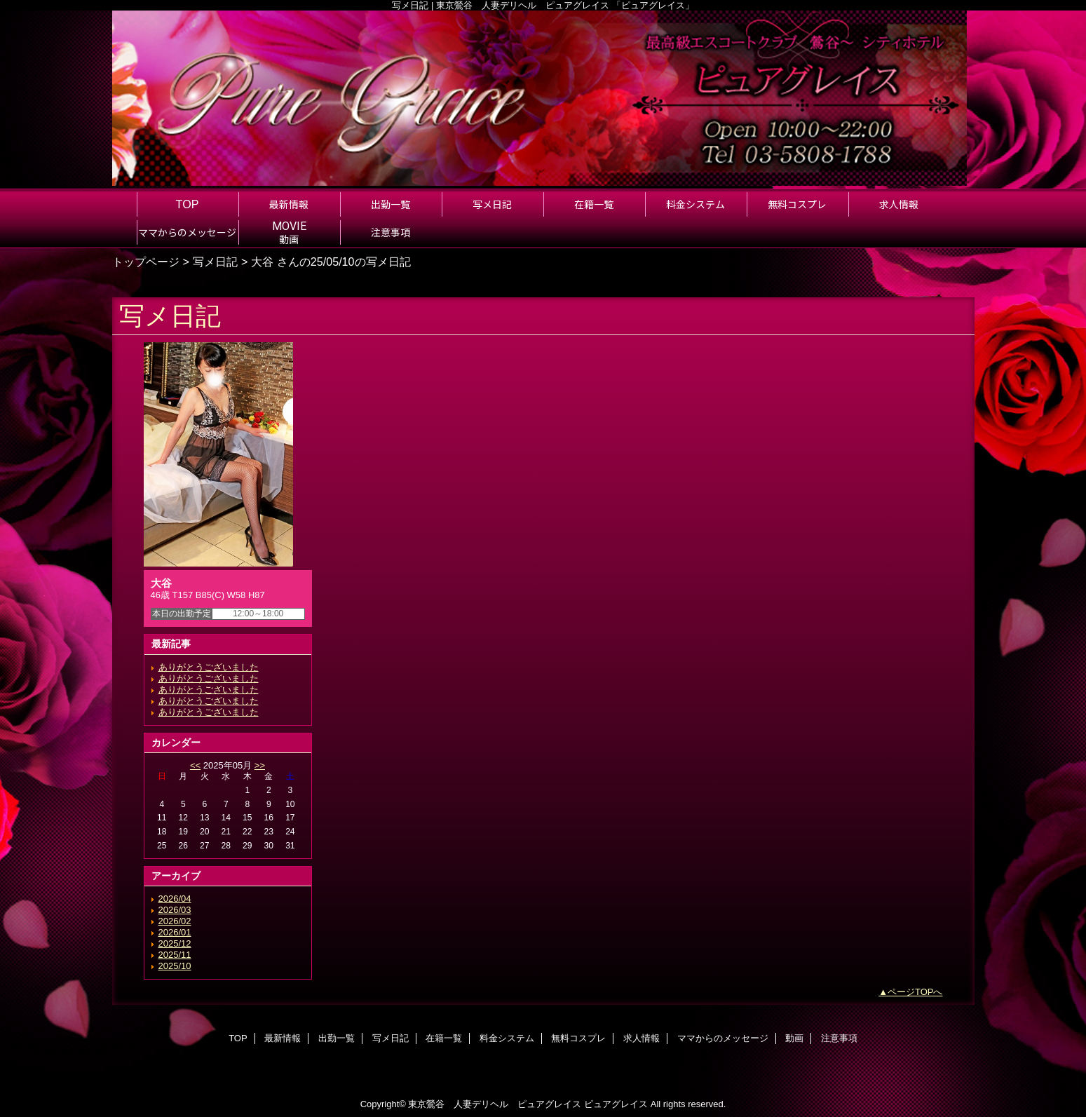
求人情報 (641, 1038)
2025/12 (174, 943)
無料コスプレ (578, 1038)
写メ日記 (215, 261)
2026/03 (174, 910)
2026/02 (174, 921)
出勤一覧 (336, 1038)
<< (195, 765)
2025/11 (174, 954)
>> (259, 765)
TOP (187, 204)
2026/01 (174, 932)
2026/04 (174, 898)
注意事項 (839, 1038)
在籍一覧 (444, 1038)
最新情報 (282, 1038)
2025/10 (174, 966)
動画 (794, 1038)
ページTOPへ (915, 992)
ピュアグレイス (616, 1104)
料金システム (507, 1038)
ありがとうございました (208, 667)
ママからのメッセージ (722, 1038)
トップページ (145, 261)
